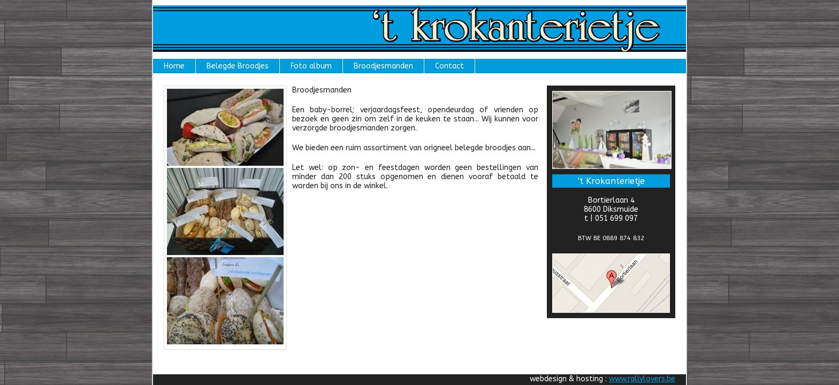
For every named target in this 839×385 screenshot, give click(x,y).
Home (174, 66)
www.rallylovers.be (642, 378)
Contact (449, 66)
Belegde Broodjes (238, 66)
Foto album (311, 66)
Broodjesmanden (383, 66)
